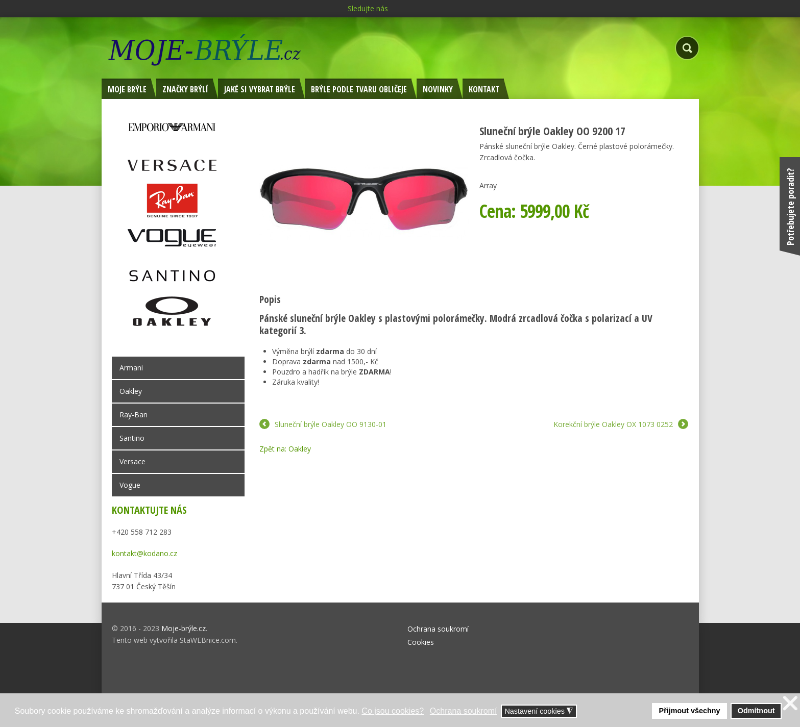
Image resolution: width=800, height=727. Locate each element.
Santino (131, 438)
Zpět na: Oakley (285, 449)
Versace (132, 461)
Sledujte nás (368, 8)
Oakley (130, 391)
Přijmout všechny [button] (689, 711)
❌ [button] (790, 703)
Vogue (129, 485)
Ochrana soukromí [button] (463, 711)
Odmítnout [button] (756, 711)
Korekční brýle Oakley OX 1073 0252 (613, 424)
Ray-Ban (133, 414)
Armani (131, 367)
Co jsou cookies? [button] (392, 711)
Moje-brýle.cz (183, 628)
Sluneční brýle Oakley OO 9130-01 (330, 424)
